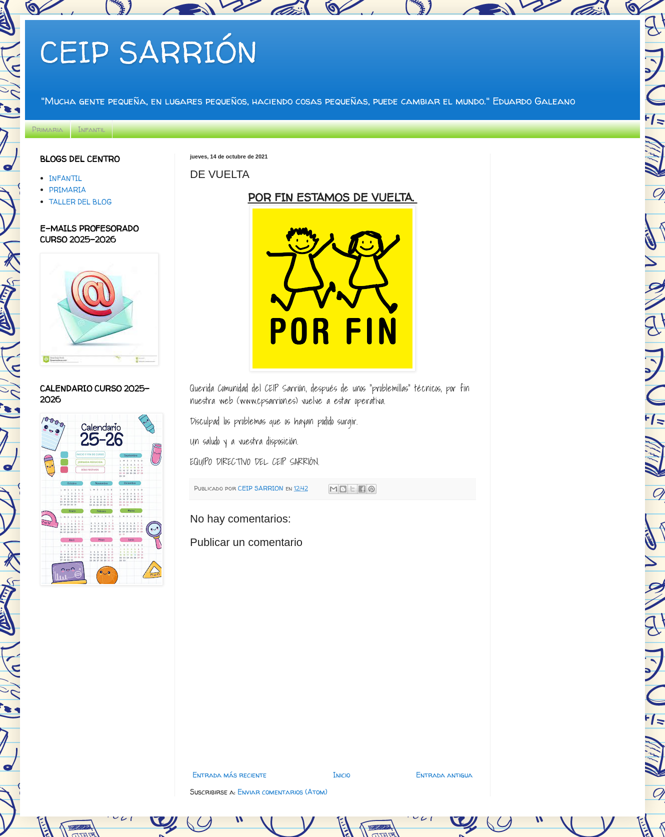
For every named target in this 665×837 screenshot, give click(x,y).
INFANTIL (65, 178)
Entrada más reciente (229, 775)
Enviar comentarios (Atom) (283, 791)
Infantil (91, 129)
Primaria (47, 129)
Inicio (341, 775)
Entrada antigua (444, 775)
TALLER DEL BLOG (80, 201)
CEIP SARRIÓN (148, 52)
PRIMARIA (67, 189)
